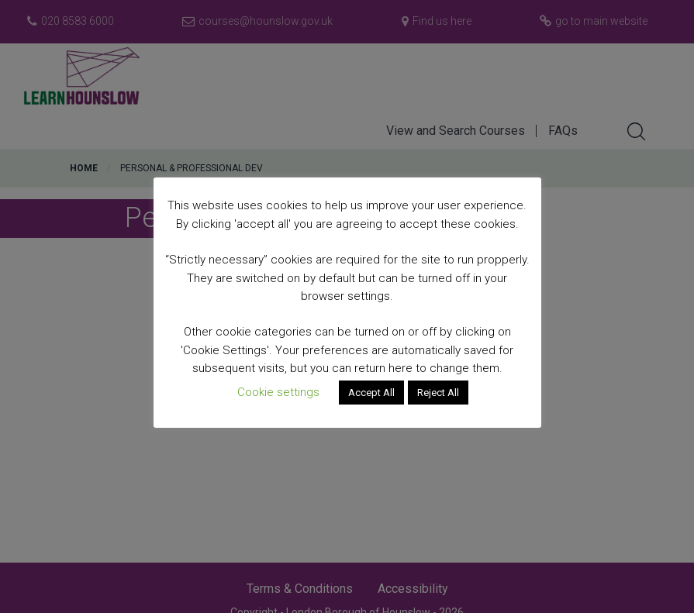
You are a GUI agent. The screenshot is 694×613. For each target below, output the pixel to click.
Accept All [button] (371, 392)
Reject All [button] (438, 392)
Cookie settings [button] (278, 392)
